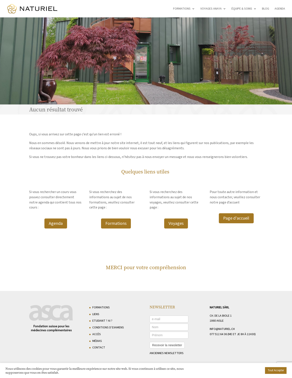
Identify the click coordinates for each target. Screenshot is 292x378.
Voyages (176, 223)
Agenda (280, 9)
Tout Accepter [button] (276, 370)
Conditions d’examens (108, 327)
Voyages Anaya (211, 9)
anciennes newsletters (167, 353)
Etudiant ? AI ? (102, 321)
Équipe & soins (241, 9)
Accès (96, 334)
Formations (182, 9)
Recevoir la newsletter (167, 345)
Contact (98, 347)
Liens (95, 314)
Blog (265, 9)
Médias (97, 341)
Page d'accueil (236, 218)
